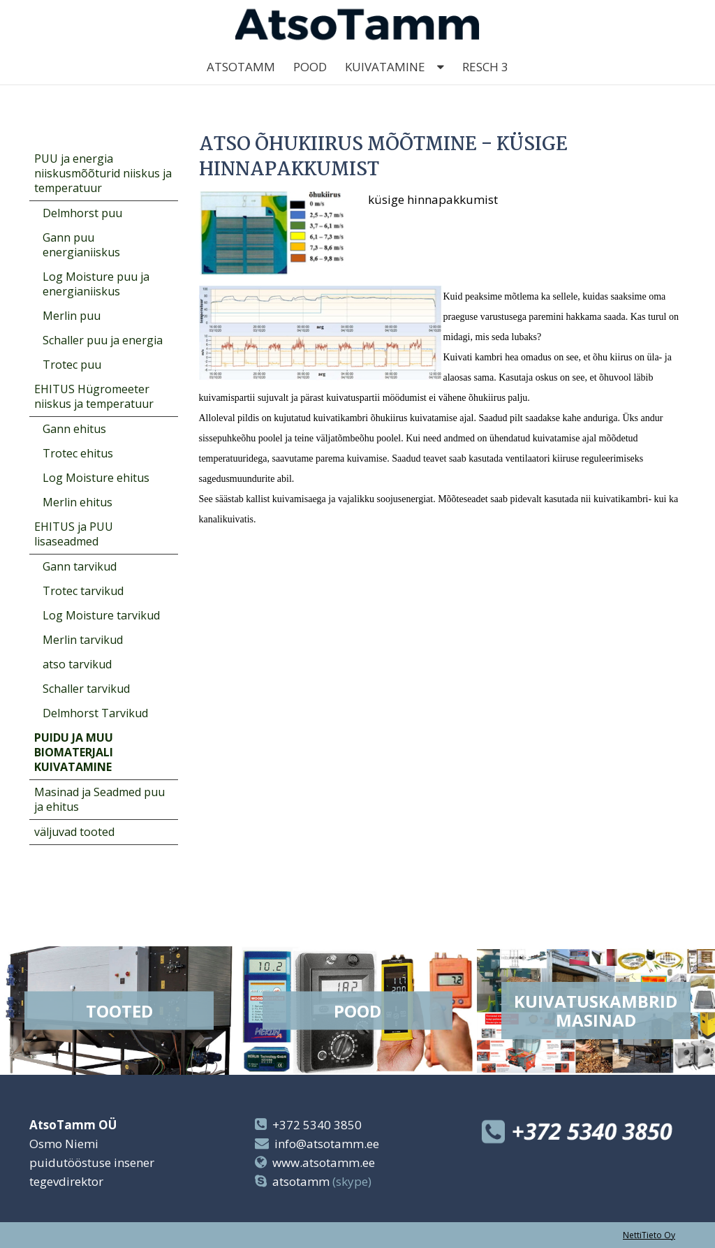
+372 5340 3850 (317, 1125)
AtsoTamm (241, 83)
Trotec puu (72, 364)
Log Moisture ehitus (96, 477)
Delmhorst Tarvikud (95, 713)
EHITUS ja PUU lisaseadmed (73, 534)
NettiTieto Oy (649, 1235)
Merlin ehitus (77, 502)
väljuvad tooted (74, 831)
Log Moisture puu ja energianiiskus (96, 284)
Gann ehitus (74, 428)
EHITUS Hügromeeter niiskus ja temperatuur (94, 396)
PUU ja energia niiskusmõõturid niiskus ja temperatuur (103, 173)
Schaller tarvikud (86, 688)
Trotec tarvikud (83, 591)
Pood (310, 83)
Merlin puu (72, 315)
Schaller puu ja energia (103, 340)
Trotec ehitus (78, 453)
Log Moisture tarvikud (101, 615)
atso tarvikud (77, 664)
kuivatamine (385, 83)
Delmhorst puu (82, 213)
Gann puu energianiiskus (81, 245)
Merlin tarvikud (83, 639)
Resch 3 (485, 83)
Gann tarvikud (80, 566)
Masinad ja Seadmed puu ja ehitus (99, 799)
